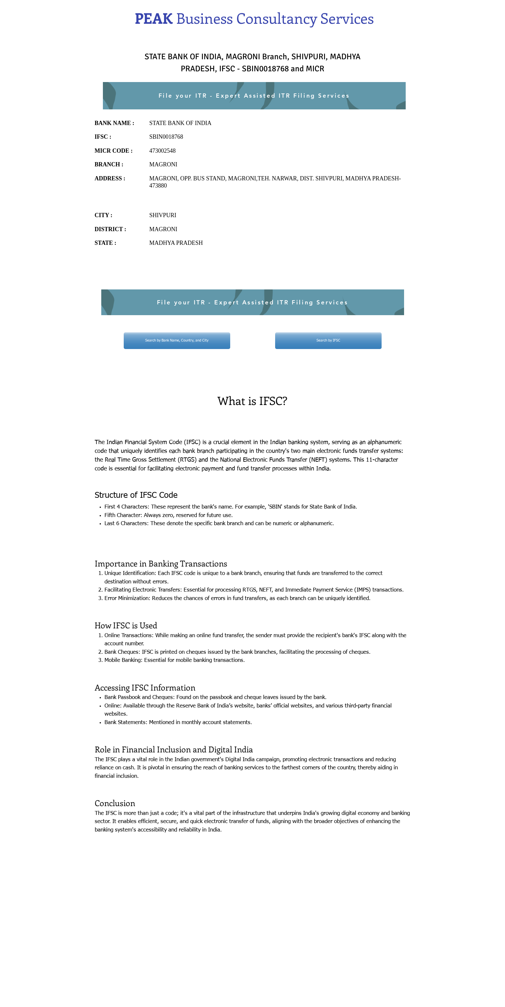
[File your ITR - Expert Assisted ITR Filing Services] (254, 95)
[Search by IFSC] (328, 340)
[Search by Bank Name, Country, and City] (177, 340)
